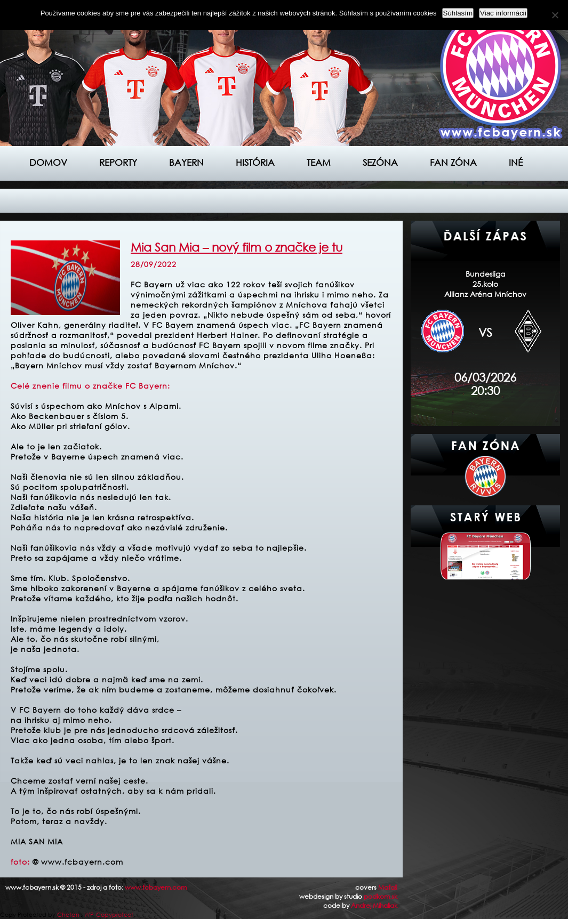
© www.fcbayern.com (78, 862)
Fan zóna (453, 162)
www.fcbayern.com (156, 887)
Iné (516, 162)
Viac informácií (503, 13)
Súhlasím (458, 13)
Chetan (68, 914)
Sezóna (380, 162)
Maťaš (387, 887)
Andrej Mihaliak (374, 905)
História (255, 162)
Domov (48, 162)
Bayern (186, 162)
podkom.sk (380, 896)
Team (319, 162)
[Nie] (554, 15)
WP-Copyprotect (108, 914)
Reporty (118, 162)
